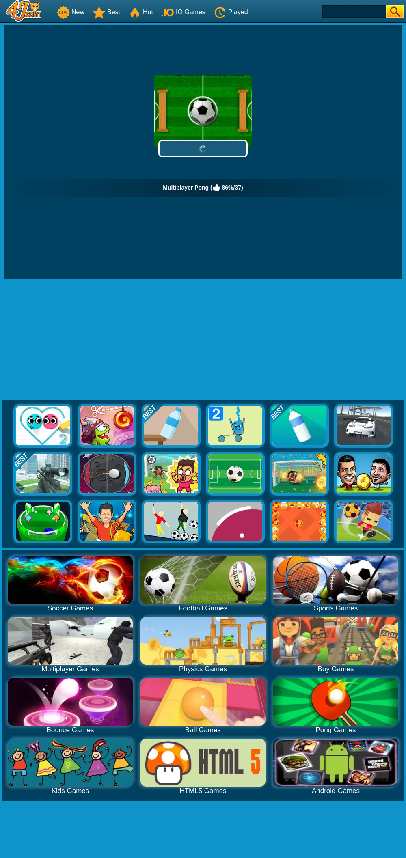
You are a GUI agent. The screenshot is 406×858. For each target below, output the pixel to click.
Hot (140, 12)
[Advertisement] (203, 340)
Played (231, 12)
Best (106, 12)
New (70, 12)
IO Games (183, 12)
